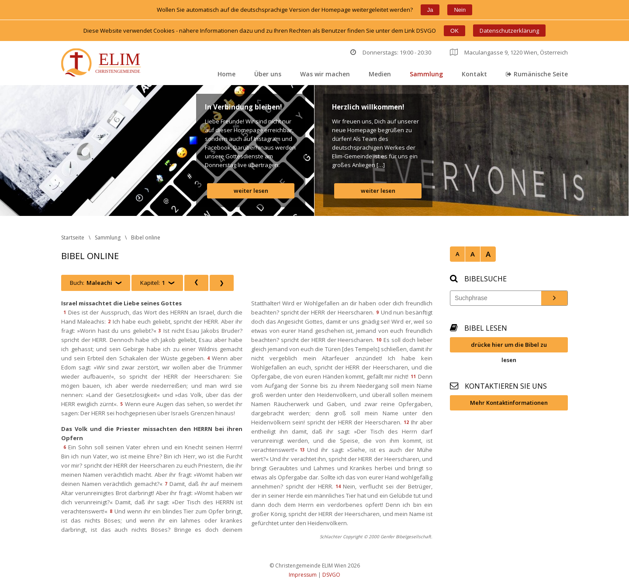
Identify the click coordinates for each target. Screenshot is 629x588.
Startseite (72, 237)
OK (454, 30)
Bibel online (145, 237)
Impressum (303, 574)
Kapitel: (152, 282)
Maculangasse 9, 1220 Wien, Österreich (509, 52)
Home (226, 74)
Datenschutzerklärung (509, 30)
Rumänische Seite (537, 74)
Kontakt (474, 74)
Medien (380, 74)
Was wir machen (325, 74)
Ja (430, 10)
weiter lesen (251, 191)
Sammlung (426, 74)
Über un (267, 74)
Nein (460, 10)
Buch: (91, 282)
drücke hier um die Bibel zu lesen (509, 346)
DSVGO (331, 574)
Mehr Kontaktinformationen (509, 403)
